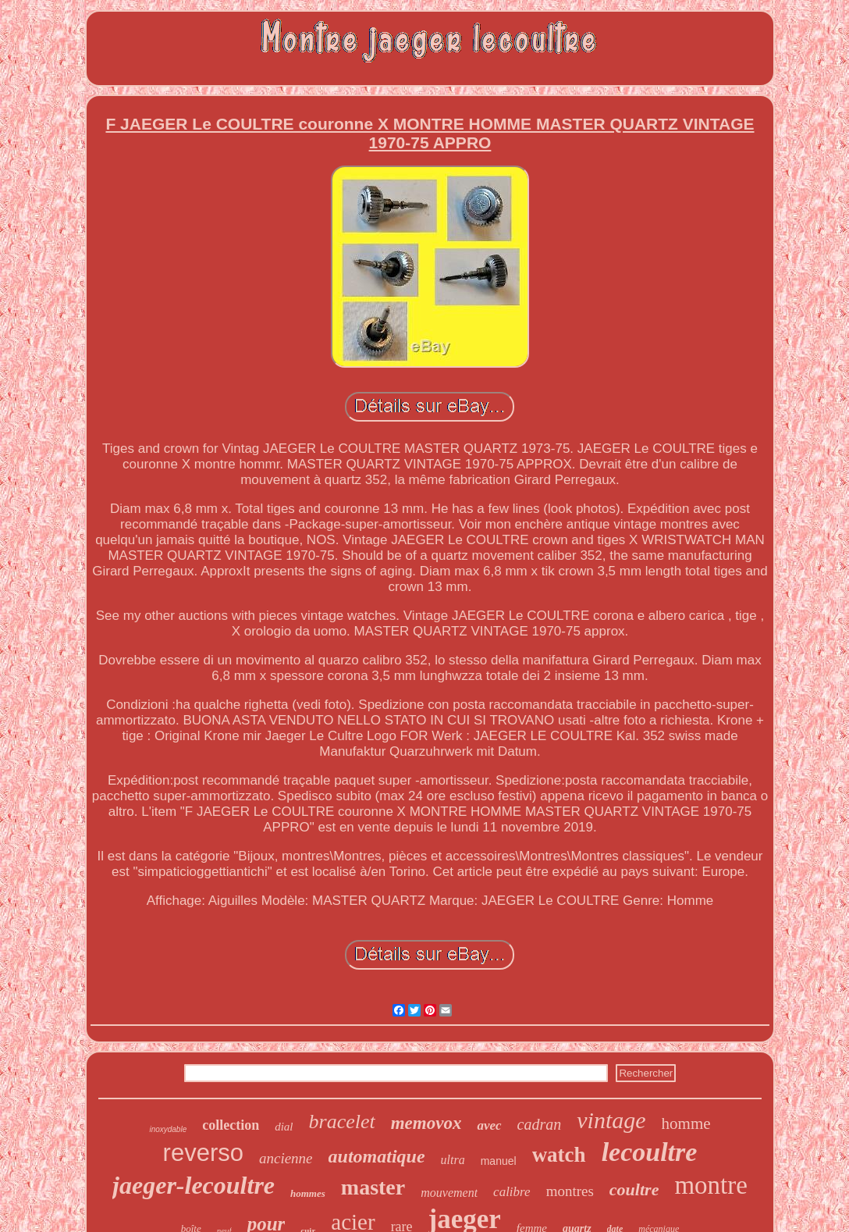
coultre (634, 1189)
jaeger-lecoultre (193, 1185)
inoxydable (167, 1129)
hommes (307, 1193)
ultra (453, 1159)
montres (570, 1191)
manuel (499, 1161)
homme (686, 1123)
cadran (539, 1124)
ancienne (286, 1158)
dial (284, 1126)
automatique (377, 1156)
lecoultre (650, 1152)
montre (710, 1185)
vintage (611, 1120)
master (373, 1187)
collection (230, 1125)
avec (489, 1125)
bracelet (342, 1121)
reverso (203, 1152)
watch (559, 1154)
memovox (426, 1123)
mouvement (449, 1192)
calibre (512, 1191)
